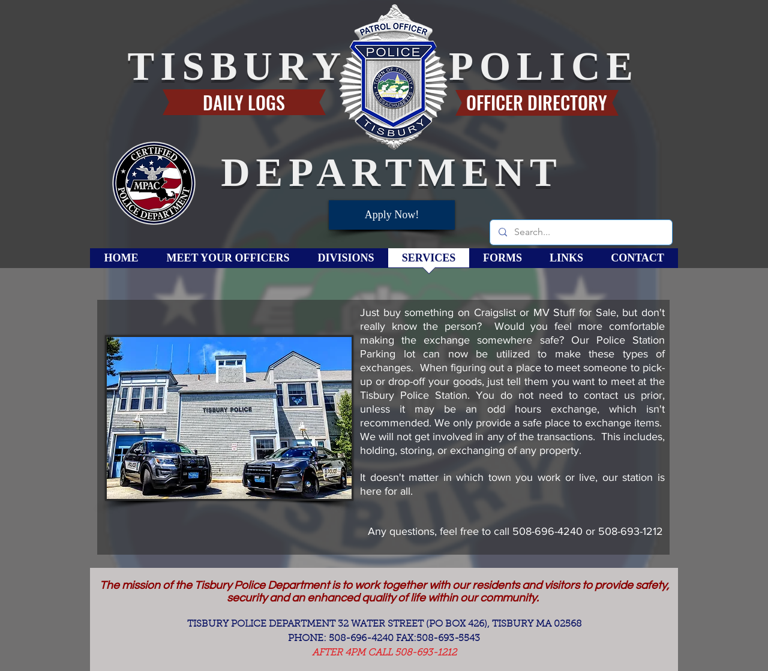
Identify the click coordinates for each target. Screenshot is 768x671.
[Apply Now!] (392, 215)
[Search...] (580, 232)
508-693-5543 (448, 638)
